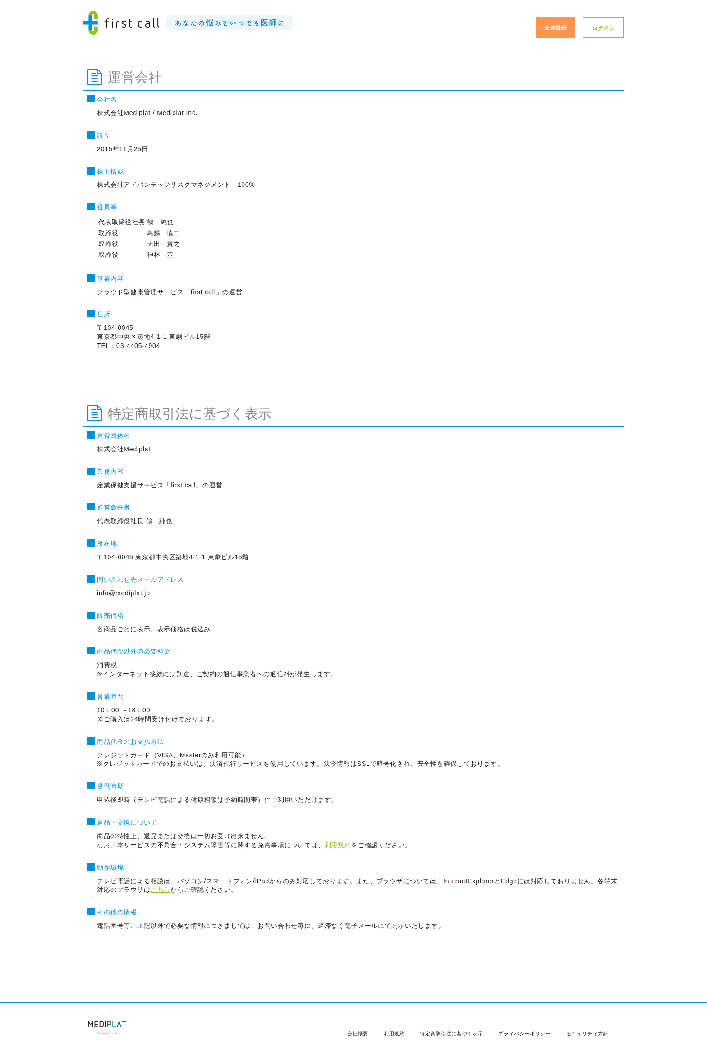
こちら (161, 889)
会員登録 (555, 27)
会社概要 (357, 1033)
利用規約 (338, 844)
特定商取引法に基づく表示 (451, 1033)
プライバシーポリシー (524, 1033)
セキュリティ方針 (587, 1033)
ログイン (603, 28)
